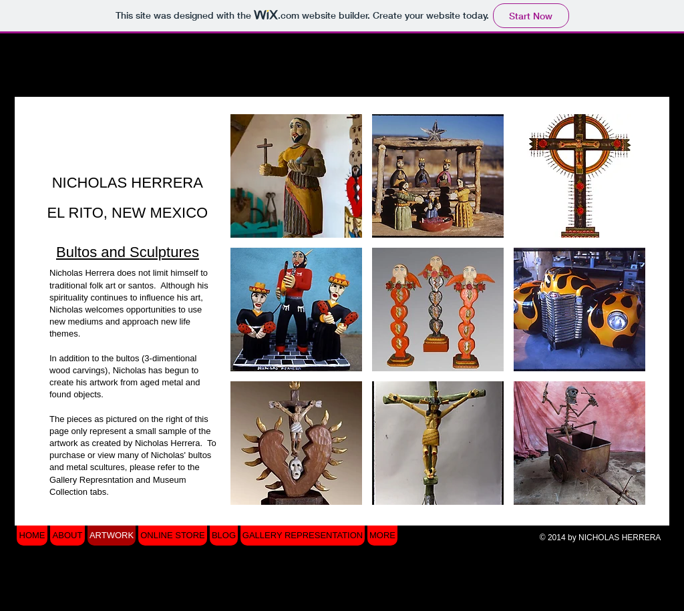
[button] (296, 176)
